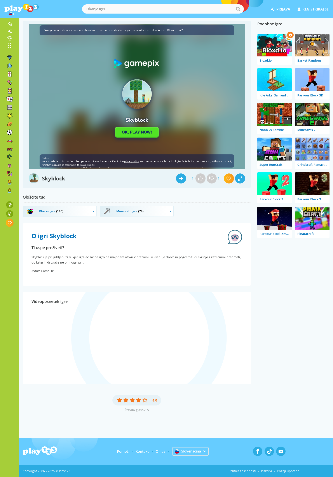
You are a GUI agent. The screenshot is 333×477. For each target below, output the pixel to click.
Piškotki (266, 471)
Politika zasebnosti (242, 471)
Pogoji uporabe (288, 471)
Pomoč (123, 451)
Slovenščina (188, 451)
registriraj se (313, 9)
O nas (160, 451)
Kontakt (142, 451)
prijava (280, 9)
